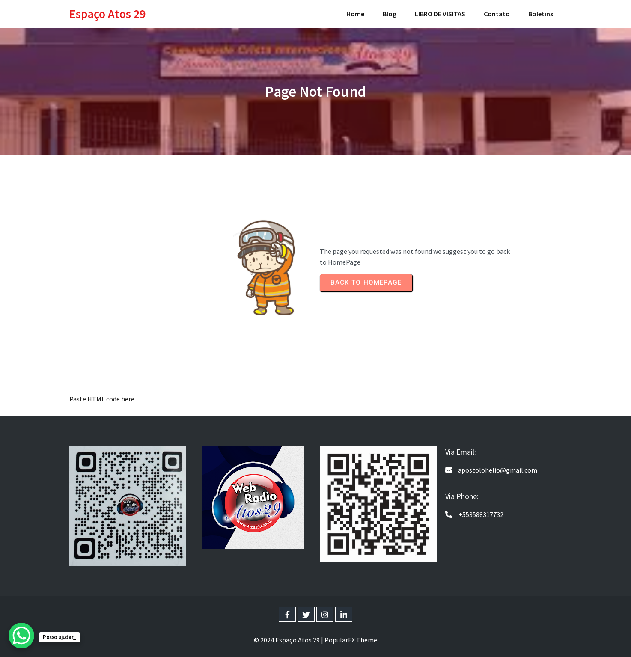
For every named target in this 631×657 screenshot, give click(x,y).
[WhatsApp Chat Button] (21, 635)
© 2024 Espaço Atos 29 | (289, 640)
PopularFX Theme (350, 640)
